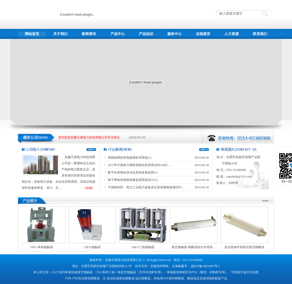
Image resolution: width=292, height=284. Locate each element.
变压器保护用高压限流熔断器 (245, 247)
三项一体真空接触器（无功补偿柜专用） (136, 272)
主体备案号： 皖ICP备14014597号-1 (196, 266)
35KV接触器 (93, 247)
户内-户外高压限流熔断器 (82, 278)
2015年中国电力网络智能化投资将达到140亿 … (140, 165)
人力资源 (231, 34)
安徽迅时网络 (159, 266)
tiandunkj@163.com (239, 176)
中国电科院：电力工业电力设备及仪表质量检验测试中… (146, 187)
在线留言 (203, 34)
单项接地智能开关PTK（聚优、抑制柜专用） (197, 272)
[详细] (89, 188)
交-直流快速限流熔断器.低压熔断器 (127, 278)
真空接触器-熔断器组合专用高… (194, 247)
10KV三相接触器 (143, 247)
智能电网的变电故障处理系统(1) (129, 157)
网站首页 (32, 34)
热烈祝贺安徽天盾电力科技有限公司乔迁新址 (89, 137)
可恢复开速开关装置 (245, 272)
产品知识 (146, 34)
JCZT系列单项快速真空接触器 (72, 272)
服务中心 (174, 34)
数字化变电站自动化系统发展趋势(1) (133, 172)
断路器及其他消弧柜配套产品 (207, 278)
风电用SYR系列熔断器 (169, 278)
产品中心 (117, 34)
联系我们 (260, 34)
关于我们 (60, 34)
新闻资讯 (89, 34)
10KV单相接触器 (42, 247)
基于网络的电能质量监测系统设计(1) (133, 180)
